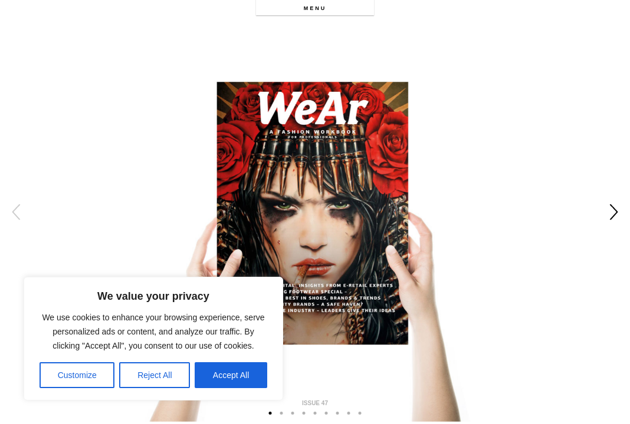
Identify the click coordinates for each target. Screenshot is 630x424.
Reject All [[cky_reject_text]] (154, 375)
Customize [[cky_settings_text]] (77, 375)
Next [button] (613, 212)
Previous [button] (16, 212)
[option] (315, 212)
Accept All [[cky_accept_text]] (231, 375)
